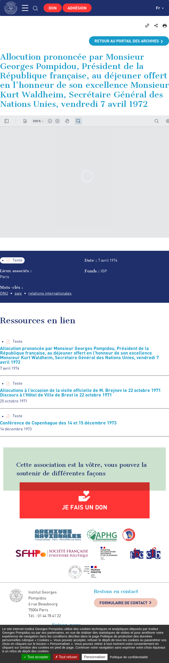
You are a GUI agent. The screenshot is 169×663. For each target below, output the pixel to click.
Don (53, 7)
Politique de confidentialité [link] (129, 657)
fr (160, 7)
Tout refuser (66, 657)
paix (18, 293)
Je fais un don (84, 507)
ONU (4, 293)
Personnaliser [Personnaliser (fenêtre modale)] (94, 657)
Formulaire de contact (123, 602)
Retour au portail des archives (126, 40)
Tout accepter (36, 657)
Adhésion (77, 7)
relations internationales (50, 293)
